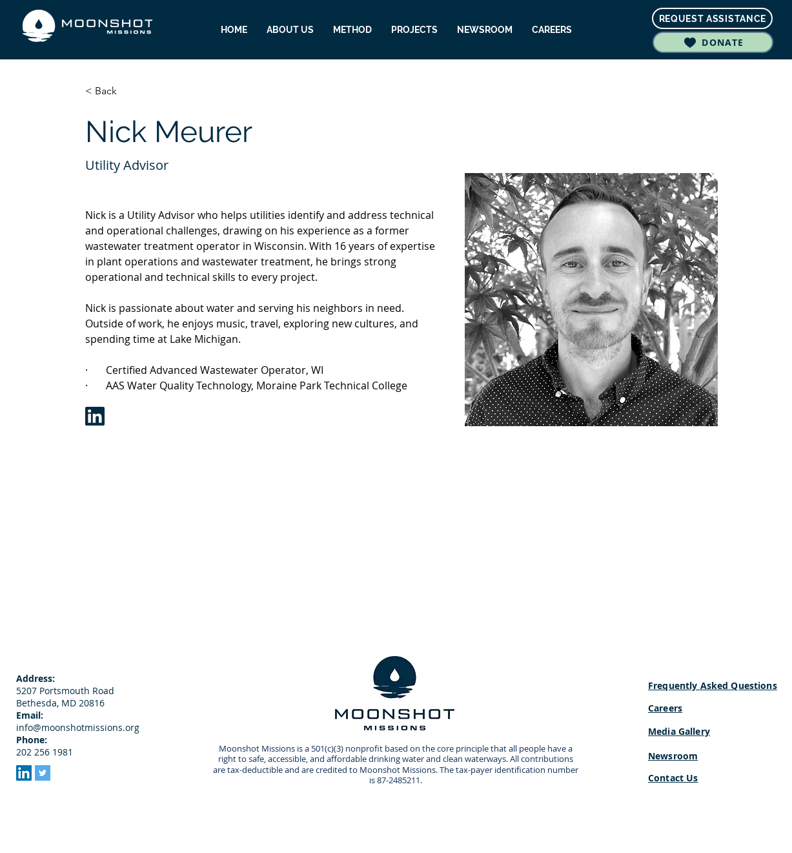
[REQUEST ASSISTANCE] (712, 18)
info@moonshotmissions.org (77, 727)
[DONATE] (713, 42)
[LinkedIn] (24, 773)
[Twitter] (42, 773)
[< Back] (110, 91)
